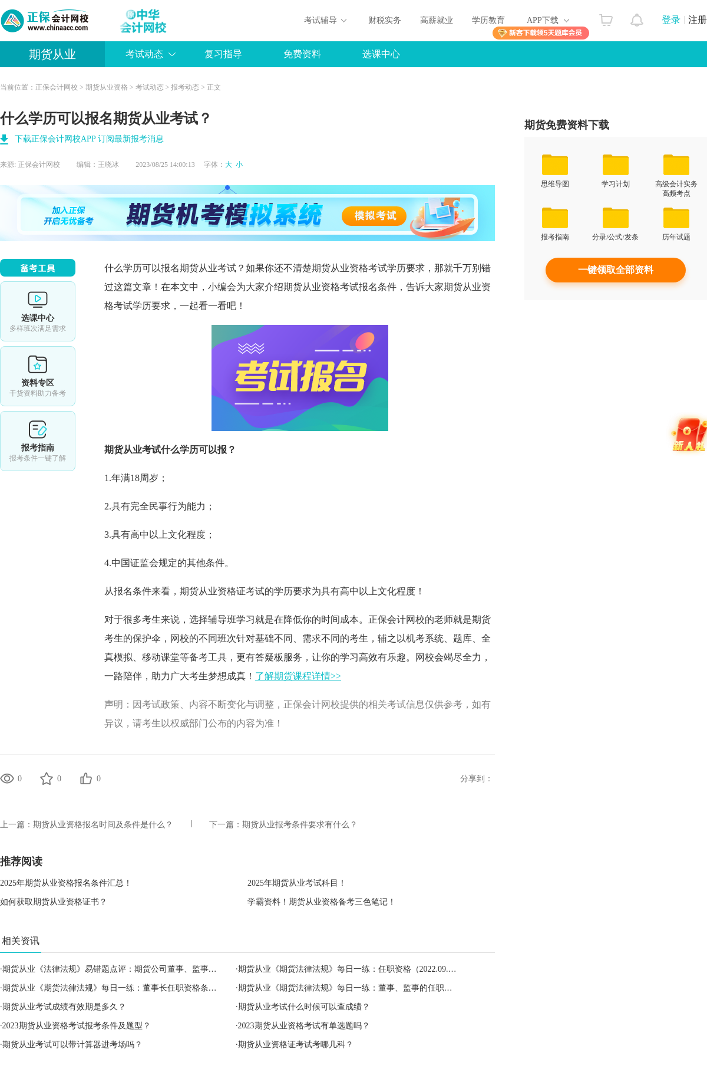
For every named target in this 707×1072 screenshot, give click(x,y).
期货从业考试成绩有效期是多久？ (64, 1006)
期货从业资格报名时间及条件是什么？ (103, 824)
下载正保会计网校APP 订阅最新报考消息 (89, 138)
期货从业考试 (208, 268)
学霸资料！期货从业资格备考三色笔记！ (321, 901)
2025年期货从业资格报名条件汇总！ (66, 883)
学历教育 (488, 20)
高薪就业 (436, 20)
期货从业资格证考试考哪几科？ (295, 1044)
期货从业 (52, 54)
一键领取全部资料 (615, 270)
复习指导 (223, 54)
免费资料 (302, 54)
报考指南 (38, 441)
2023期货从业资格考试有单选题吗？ (304, 1025)
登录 (671, 20)
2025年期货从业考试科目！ (296, 883)
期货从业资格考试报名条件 (340, 287)
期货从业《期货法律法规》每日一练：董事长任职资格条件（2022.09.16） (136, 988)
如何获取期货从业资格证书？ (53, 901)
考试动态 (144, 54)
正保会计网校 (56, 87)
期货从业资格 (106, 87)
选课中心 (381, 54)
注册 (697, 20)
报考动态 (185, 87)
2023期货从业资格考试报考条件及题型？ (76, 1025)
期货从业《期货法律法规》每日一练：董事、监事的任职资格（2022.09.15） (376, 988)
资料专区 (38, 376)
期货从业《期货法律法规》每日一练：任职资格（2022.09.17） (351, 969)
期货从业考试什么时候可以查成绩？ (304, 1006)
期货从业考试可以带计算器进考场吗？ (72, 1044)
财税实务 (384, 20)
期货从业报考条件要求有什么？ (300, 824)
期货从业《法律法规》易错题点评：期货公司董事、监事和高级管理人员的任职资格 (155, 969)
